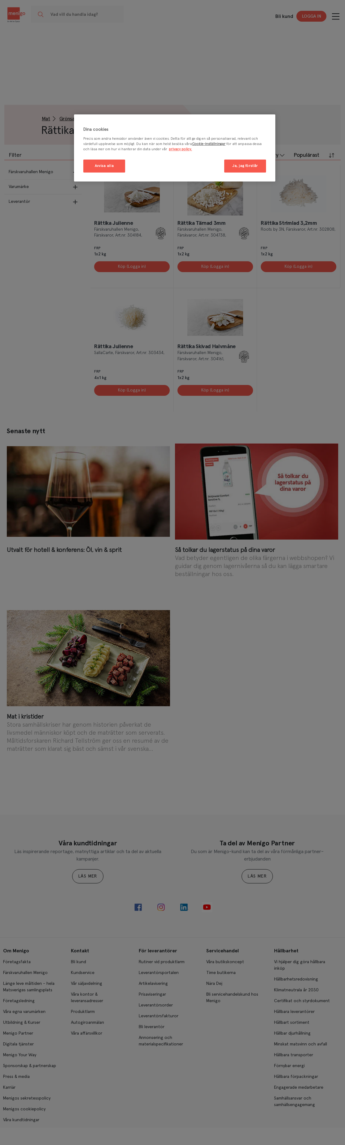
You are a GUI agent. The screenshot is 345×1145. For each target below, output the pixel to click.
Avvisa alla (104, 166)
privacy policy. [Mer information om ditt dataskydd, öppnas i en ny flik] (180, 149)
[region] (174, 148)
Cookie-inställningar (208, 144)
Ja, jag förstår (245, 166)
